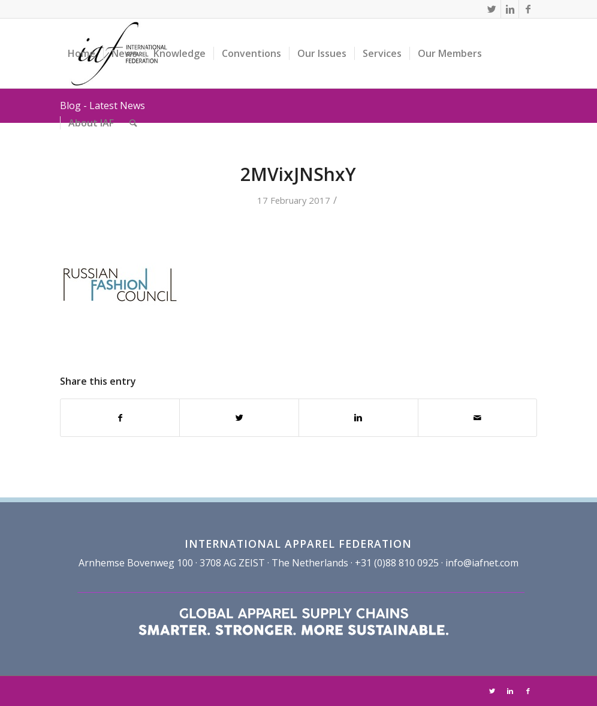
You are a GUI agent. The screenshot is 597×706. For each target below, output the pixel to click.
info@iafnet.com (481, 562)
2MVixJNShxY (298, 174)
